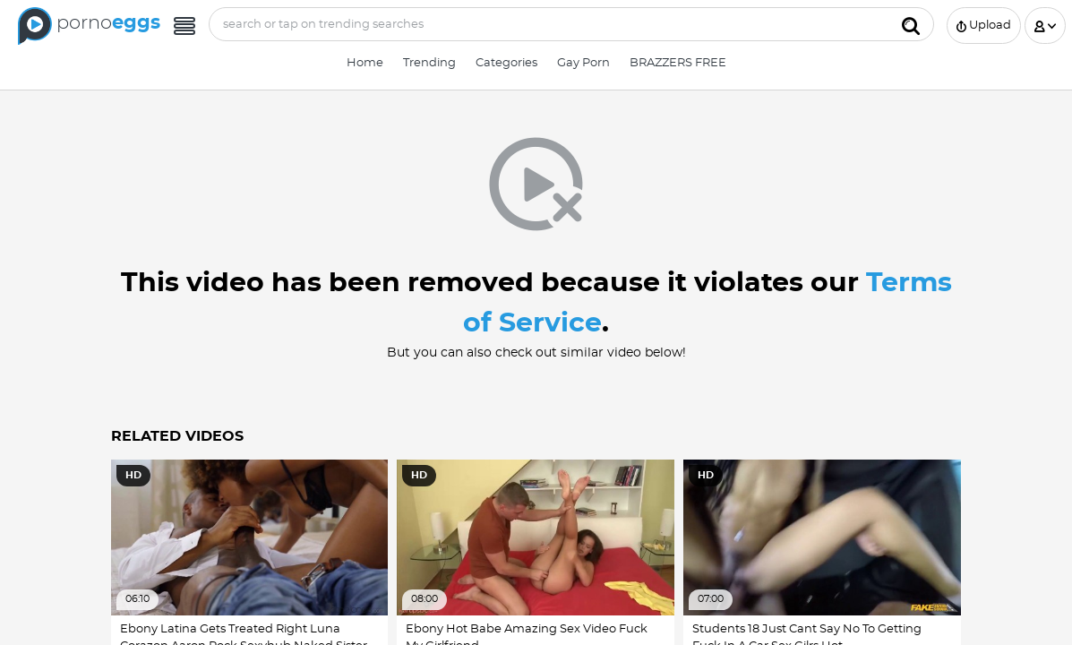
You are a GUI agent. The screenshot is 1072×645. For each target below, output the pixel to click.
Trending (429, 63)
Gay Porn (583, 63)
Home (365, 63)
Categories (506, 63)
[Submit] (910, 24)
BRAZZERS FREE (678, 63)
